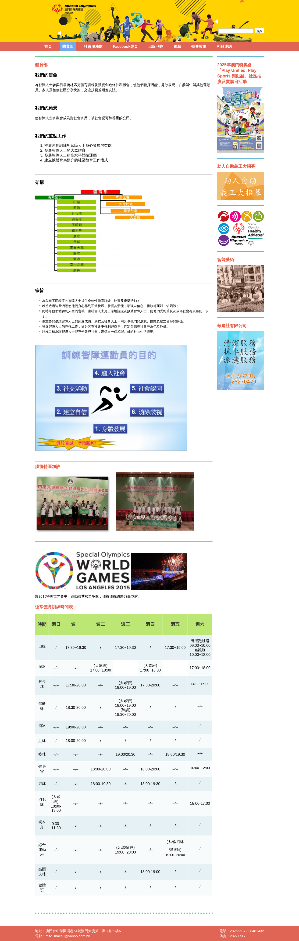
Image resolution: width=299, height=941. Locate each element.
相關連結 (224, 47)
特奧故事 (198, 47)
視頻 (177, 47)
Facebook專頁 (125, 47)
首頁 (48, 47)
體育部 (67, 47)
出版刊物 (155, 47)
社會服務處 (93, 47)
